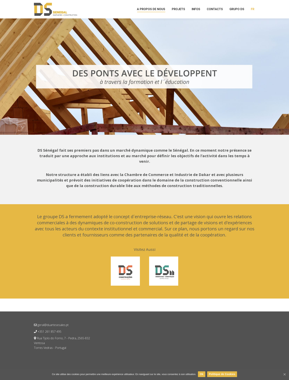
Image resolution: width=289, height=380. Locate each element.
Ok (201, 374)
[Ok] (284, 374)
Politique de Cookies (222, 374)
